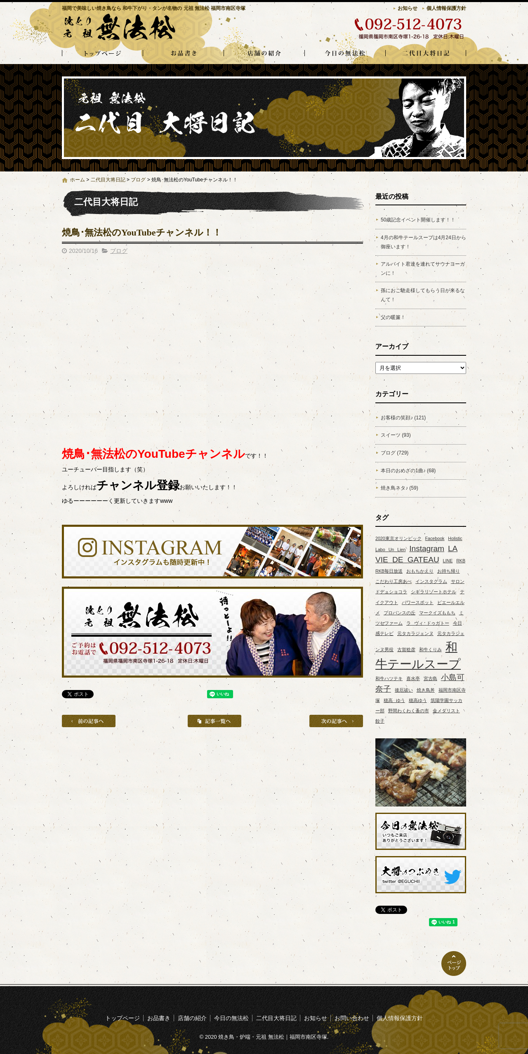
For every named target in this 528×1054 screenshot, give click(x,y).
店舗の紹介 (264, 53)
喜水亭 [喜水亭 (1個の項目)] (413, 678)
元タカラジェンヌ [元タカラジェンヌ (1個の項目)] (415, 633)
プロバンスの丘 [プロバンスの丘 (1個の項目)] (399, 612)
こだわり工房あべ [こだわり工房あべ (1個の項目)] (393, 581)
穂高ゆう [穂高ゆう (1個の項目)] (418, 700)
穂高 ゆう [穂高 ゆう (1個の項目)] (394, 700)
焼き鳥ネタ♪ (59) (399, 488)
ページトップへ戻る (453, 963)
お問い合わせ (352, 1018)
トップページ (102, 53)
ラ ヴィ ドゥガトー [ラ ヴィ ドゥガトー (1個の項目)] (427, 623)
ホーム (77, 180)
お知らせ (407, 8)
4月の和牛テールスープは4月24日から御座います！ (423, 242)
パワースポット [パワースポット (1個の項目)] (418, 602)
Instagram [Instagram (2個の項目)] (426, 548)
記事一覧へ (214, 721)
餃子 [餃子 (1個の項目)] (379, 721)
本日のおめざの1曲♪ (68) (408, 470)
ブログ (138, 180)
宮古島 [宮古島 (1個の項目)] (430, 678)
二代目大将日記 (425, 53)
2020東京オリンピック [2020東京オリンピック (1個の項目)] (398, 538)
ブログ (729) (394, 453)
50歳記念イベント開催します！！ (418, 220)
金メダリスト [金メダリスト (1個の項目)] (446, 710)
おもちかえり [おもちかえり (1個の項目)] (420, 571)
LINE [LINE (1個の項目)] (448, 560)
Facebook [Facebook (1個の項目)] (435, 538)
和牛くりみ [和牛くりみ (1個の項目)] (430, 649)
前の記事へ (89, 721)
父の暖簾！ (393, 317)
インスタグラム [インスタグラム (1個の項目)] (431, 581)
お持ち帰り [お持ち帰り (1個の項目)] (448, 571)
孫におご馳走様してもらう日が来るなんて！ (423, 295)
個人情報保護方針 (446, 8)
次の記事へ (336, 721)
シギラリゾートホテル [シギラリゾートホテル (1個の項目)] (433, 591)
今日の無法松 (344, 53)
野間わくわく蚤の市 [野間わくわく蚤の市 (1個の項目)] (408, 710)
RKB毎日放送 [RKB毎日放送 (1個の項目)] (389, 571)
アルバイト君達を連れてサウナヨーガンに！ (423, 268)
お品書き (183, 53)
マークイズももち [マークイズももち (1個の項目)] (437, 612)
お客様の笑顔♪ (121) (403, 418)
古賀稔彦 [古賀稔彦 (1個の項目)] (406, 649)
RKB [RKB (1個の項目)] (460, 560)
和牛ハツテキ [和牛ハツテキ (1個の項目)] (389, 678)
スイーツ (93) (396, 435)
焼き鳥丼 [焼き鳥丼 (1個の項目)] (426, 690)
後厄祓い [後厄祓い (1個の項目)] (404, 690)
